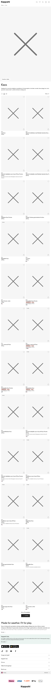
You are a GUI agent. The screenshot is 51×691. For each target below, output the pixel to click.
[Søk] (36, 2)
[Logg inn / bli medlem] (42, 2)
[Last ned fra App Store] (5, 646)
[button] (25, 615)
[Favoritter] (39, 2)
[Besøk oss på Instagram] (7, 651)
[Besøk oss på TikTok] (2, 651)
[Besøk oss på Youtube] (11, 651)
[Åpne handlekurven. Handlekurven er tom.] (45, 2)
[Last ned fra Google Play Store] (14, 646)
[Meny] (48, 2)
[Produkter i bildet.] (25, 44)
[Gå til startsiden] (5, 2)
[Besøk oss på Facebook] (15, 651)
